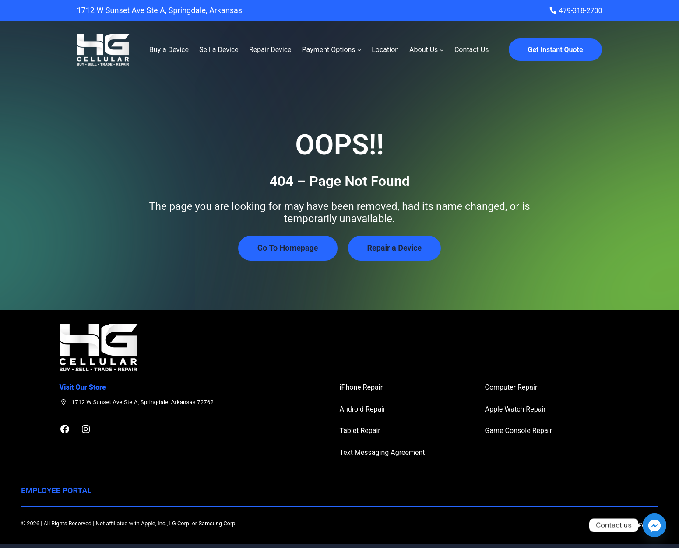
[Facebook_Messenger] (654, 525)
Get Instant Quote (555, 49)
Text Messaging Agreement (382, 452)
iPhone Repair (361, 387)
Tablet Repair (360, 430)
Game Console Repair (518, 430)
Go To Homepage (287, 247)
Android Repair (363, 409)
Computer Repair (511, 387)
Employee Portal (56, 490)
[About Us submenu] (442, 50)
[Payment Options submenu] (359, 50)
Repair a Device (394, 247)
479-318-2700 (580, 11)
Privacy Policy (626, 524)
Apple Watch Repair (515, 409)
